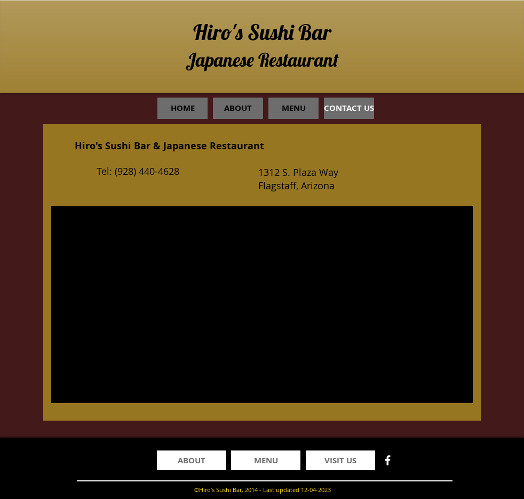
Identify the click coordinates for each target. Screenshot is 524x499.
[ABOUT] (191, 460)
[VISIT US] (340, 460)
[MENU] (265, 460)
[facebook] (387, 460)
